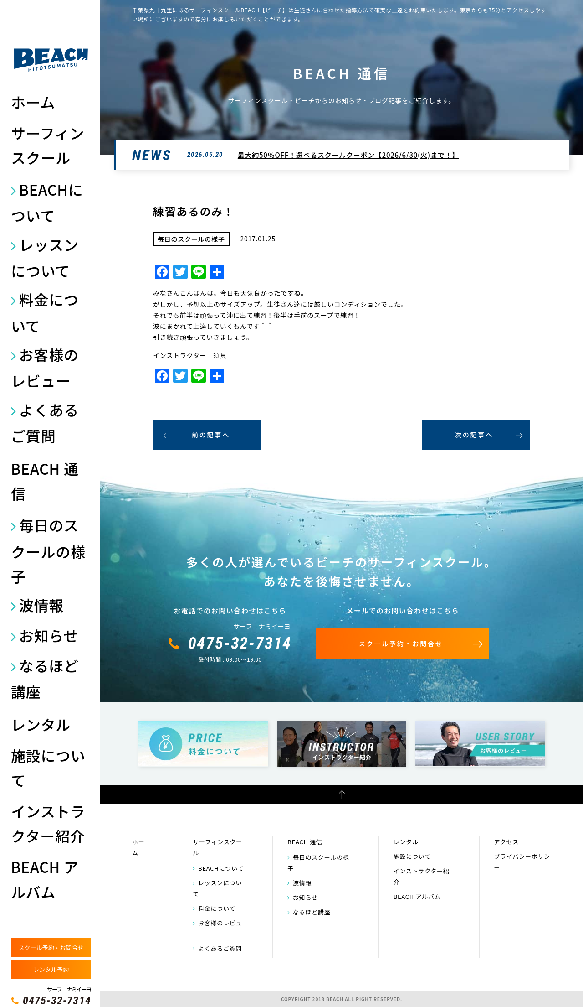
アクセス (506, 841)
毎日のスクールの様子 (48, 550)
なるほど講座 (45, 678)
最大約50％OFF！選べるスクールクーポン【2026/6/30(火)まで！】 (348, 155)
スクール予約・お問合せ (50, 947)
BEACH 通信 (45, 481)
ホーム (33, 101)
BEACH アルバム (45, 879)
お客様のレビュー (45, 367)
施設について (48, 767)
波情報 (41, 604)
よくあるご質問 (45, 422)
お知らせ (48, 635)
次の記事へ (474, 434)
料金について (45, 312)
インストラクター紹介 (48, 823)
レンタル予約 (51, 969)
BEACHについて (47, 202)
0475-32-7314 (57, 1000)
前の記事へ (211, 434)
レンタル (41, 724)
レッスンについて (45, 257)
